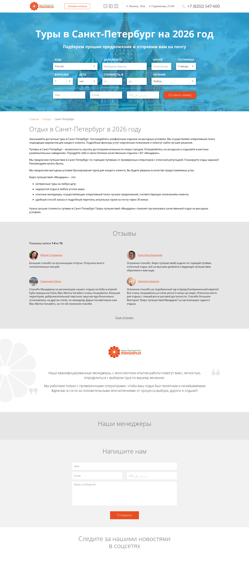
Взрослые (62, 74)
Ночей (157, 59)
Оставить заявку (180, 95)
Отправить (124, 515)
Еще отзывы (124, 317)
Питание (159, 74)
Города (46, 119)
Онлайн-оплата (77, 6)
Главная (34, 119)
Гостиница (186, 59)
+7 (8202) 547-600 (203, 6)
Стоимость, (113, 74)
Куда (58, 59)
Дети (82, 74)
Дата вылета (113, 59)
